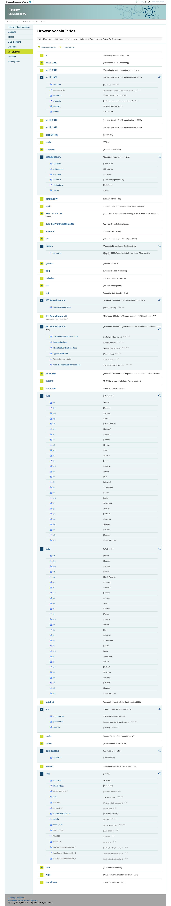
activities (57, 84)
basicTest (57, 781)
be (54, 408)
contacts (57, 164)
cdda (48, 142)
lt (54, 482)
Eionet (19, 22)
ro (54, 519)
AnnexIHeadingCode (62, 307)
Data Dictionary (28, 22)
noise (49, 743)
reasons (56, 106)
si (54, 530)
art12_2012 (51, 62)
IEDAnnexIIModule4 (56, 326)
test (48, 774)
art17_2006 (51, 77)
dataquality (51, 199)
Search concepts (69, 47)
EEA (19, 2)
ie (54, 472)
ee (54, 440)
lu (54, 487)
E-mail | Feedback (16, 898)
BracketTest (58, 786)
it (54, 477)
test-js (56, 819)
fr (54, 461)
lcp (47, 709)
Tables (11, 37)
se (54, 524)
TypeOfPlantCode (60, 353)
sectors (56, 727)
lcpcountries (58, 716)
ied (47, 293)
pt (54, 514)
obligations (58, 185)
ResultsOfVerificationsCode (65, 348)
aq (47, 55)
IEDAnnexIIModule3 (56, 316)
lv (54, 493)
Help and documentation (19, 27)
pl (54, 508)
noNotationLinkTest (61, 814)
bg (54, 413)
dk (54, 434)
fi (54, 456)
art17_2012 (51, 120)
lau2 (48, 549)
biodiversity (52, 135)
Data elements (14, 42)
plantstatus (58, 722)
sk (54, 535)
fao (47, 238)
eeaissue (57, 180)
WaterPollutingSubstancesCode (67, 365)
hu (54, 466)
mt (54, 498)
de (54, 429)
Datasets (12, 32)
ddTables (57, 174)
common (50, 149)
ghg (48, 271)
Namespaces (14, 62)
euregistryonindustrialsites (60, 224)
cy (54, 419)
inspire (49, 381)
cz (54, 424)
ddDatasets (58, 169)
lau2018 (50, 702)
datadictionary (53, 157)
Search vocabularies (48, 47)
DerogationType (60, 342)
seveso (49, 766)
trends (56, 112)
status (56, 190)
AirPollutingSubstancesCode (65, 336)
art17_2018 (51, 127)
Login (141, 2)
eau (54, 797)
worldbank (51, 882)
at (54, 403)
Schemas (12, 47)
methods (57, 101)
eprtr (48, 206)
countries (57, 96)
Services (12, 57)
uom (48, 867)
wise (48, 875)
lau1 (48, 396)
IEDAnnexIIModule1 (56, 300)
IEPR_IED (51, 373)
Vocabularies (14, 52)
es (54, 450)
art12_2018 (51, 70)
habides (50, 278)
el (54, 445)
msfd (48, 736)
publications (52, 751)
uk (54, 540)
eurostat (50, 231)
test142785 (58, 825)
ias (47, 285)
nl (54, 503)
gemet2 (50, 263)
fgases (49, 246)
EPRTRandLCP (54, 213)
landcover (51, 388)
